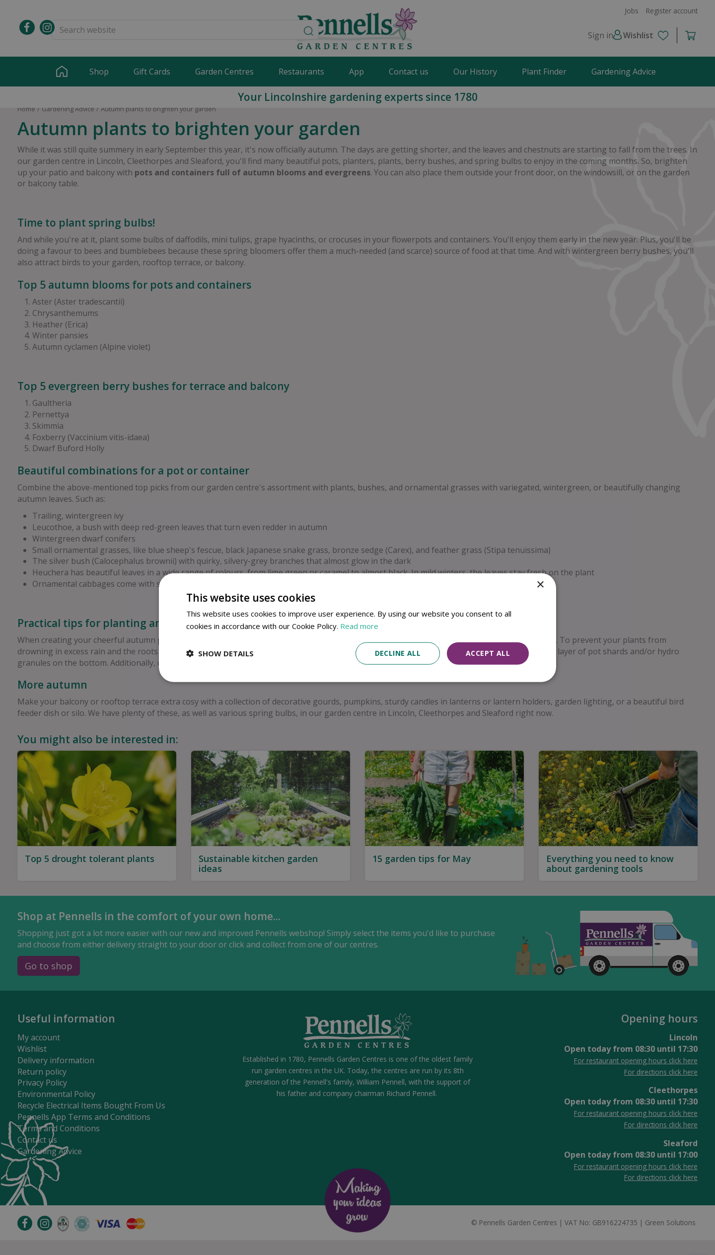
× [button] (540, 585)
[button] (220, 653)
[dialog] (357, 627)
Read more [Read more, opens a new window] (359, 626)
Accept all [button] (488, 653)
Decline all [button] (398, 653)
